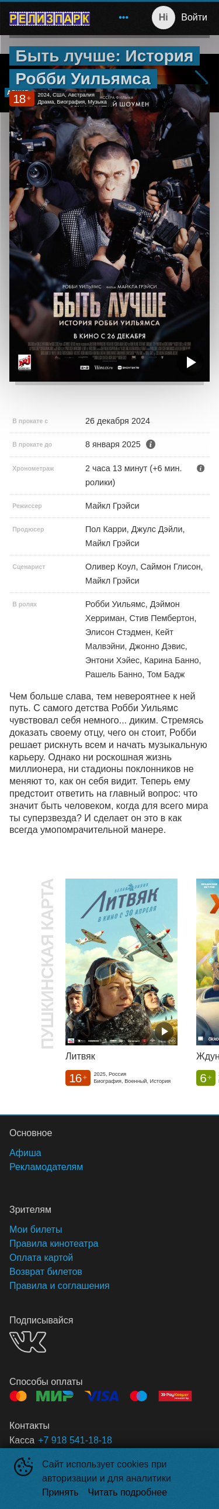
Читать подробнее (128, 1492)
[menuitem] (123, 17)
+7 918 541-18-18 (75, 1440)
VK (27, 1342)
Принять (60, 1492)
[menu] (116, 17)
